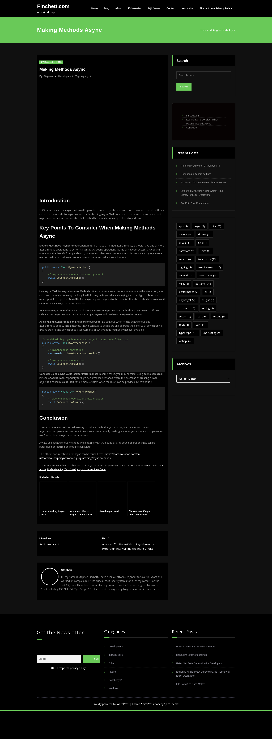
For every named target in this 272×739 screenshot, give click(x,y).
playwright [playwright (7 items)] (187, 302)
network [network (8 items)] (186, 277)
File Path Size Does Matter (196, 204)
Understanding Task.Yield (69, 491)
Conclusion (192, 127)
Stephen (48, 76)
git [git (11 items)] (203, 244)
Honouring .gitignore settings (197, 174)
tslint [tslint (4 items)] (201, 327)
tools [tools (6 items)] (184, 327)
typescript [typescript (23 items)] (188, 336)
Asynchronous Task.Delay (101, 491)
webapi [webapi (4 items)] (185, 344)
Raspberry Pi (116, 707)
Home (94, 8)
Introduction (192, 115)
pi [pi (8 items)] (208, 294)
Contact (171, 8)
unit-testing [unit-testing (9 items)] (213, 336)
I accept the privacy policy (70, 694)
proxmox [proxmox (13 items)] (187, 311)
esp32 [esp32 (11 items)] (185, 244)
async (85, 76)
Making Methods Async (222, 30)
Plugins (113, 699)
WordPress (122, 732)
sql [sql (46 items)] (203, 319)
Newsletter (187, 8)
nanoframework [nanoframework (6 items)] (210, 269)
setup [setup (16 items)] (185, 319)
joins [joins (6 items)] (206, 252)
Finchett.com (53, 6)
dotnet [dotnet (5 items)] (205, 235)
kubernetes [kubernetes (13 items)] (208, 261)
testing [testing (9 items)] (220, 319)
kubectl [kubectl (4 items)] (185, 261)
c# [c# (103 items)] (217, 227)
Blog (106, 8)
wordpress (115, 716)
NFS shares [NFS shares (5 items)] (209, 277)
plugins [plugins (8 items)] (208, 302)
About (118, 8)
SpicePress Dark (151, 732)
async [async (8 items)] (200, 227)
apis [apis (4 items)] (183, 227)
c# (91, 76)
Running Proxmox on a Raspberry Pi (202, 165)
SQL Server (154, 8)
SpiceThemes (173, 732)
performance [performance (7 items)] (189, 294)
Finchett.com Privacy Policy (216, 8)
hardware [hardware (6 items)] (187, 252)
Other (112, 690)
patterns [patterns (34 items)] (204, 286)
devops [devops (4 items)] (185, 235)
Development (66, 76)
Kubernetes (135, 8)
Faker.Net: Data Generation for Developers (205, 182)
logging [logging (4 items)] (185, 269)
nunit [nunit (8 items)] (184, 286)
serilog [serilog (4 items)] (208, 311)
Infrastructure (116, 682)
